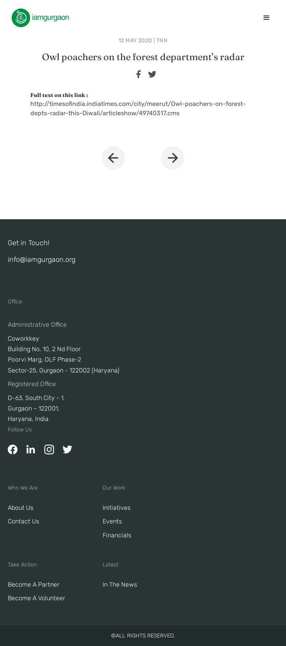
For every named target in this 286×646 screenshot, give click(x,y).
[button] (266, 17)
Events (112, 521)
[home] (38, 18)
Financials (117, 535)
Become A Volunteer (36, 598)
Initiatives (117, 507)
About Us (20, 507)
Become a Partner (33, 584)
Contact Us (23, 521)
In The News (120, 584)
